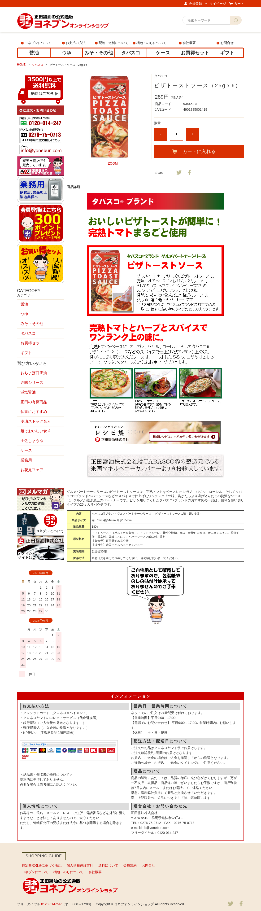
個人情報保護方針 (80, 865)
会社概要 (189, 43)
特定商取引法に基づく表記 (41, 865)
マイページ (217, 3)
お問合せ (227, 43)
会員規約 (130, 865)
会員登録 (195, 3)
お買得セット (195, 52)
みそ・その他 (98, 52)
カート (239, 3)
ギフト (227, 52)
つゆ (66, 52)
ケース (163, 52)
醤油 (34, 52)
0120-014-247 (51, 904)
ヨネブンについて (38, 43)
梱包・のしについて (151, 43)
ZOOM (113, 163)
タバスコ (130, 52)
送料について (108, 865)
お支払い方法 (76, 43)
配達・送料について (113, 43)
